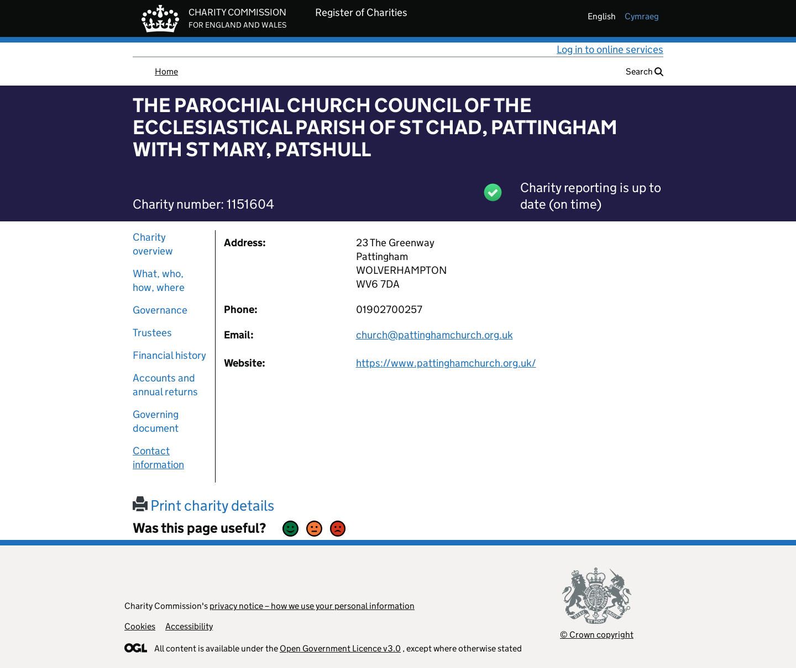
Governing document (156, 421)
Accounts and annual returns (165, 385)
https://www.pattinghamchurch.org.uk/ (446, 363)
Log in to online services (610, 49)
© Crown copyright (596, 634)
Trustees (152, 332)
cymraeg (642, 16)
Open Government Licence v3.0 (340, 648)
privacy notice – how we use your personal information (312, 606)
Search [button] (644, 71)
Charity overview (153, 244)
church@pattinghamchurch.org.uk (434, 334)
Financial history (169, 355)
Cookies (139, 626)
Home (166, 71)
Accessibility (189, 626)
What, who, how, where (159, 280)
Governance (160, 310)
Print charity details (203, 505)
